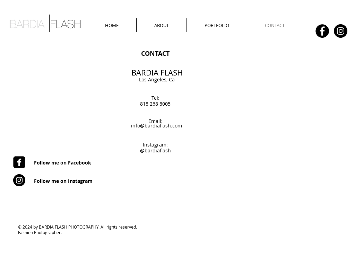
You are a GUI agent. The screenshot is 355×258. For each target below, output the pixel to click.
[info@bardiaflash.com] (156, 125)
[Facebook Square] (19, 162)
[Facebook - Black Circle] (322, 31)
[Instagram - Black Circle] (340, 31)
